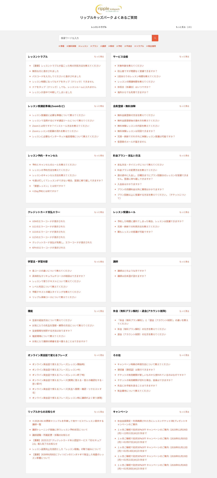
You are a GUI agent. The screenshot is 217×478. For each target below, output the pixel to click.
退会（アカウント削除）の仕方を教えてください (141, 334)
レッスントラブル (38, 27)
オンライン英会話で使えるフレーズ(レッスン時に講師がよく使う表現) (67, 397)
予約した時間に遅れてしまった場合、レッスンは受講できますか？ (150, 221)
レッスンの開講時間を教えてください (136, 81)
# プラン (94, 46)
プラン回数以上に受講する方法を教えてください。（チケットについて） (151, 196)
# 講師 (103, 46)
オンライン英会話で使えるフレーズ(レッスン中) (56, 369)
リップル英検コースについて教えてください (54, 297)
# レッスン (83, 46)
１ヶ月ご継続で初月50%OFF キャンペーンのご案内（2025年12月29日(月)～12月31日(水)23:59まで (152, 431)
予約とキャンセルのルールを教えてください (54, 164)
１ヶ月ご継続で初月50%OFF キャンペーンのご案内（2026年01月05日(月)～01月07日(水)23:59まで (152, 440)
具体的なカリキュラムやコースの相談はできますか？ (58, 276)
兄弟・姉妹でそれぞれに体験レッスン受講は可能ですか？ (146, 136)
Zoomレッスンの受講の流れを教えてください (55, 131)
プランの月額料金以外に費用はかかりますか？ (140, 189)
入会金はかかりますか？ (129, 184)
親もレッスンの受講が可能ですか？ (135, 231)
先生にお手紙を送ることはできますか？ (137, 385)
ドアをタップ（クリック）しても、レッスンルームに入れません (64, 87)
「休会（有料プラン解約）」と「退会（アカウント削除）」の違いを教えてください (152, 321)
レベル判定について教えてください (50, 286)
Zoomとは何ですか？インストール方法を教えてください (60, 125)
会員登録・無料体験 (106, 27)
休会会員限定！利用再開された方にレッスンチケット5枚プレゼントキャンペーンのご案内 (152, 422)
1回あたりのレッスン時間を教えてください (139, 76)
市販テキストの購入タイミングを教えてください (56, 291)
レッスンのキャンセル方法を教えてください (54, 175)
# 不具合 (128, 46)
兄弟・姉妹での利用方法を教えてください (138, 226)
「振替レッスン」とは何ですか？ (48, 185)
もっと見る (99, 56)
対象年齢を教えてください (130, 65)
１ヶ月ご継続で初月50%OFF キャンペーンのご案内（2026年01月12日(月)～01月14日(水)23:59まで (152, 449)
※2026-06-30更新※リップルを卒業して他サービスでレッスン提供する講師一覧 (68, 422)
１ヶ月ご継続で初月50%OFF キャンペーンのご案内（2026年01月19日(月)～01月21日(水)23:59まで (152, 457)
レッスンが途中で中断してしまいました (52, 92)
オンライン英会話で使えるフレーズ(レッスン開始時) (58, 364)
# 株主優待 (151, 46)
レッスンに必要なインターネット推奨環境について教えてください (65, 136)
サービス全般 (55, 27)
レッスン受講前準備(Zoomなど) (79, 27)
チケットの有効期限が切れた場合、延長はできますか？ (145, 380)
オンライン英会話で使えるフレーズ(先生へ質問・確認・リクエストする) (67, 390)
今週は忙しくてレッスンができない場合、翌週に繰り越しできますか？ (67, 180)
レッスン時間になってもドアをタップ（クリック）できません (63, 81)
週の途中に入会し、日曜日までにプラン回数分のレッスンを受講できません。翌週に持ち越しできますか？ (152, 177)
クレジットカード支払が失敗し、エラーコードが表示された (62, 242)
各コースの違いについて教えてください (52, 270)
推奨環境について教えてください (48, 336)
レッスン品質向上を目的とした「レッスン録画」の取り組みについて (66, 449)
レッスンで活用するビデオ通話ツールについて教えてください (63, 120)
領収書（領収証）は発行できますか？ (136, 369)
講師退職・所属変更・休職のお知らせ (51, 435)
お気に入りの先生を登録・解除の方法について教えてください (63, 325)
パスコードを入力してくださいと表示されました (56, 76)
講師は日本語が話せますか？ (131, 276)
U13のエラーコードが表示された (48, 231)
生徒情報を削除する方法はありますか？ (52, 330)
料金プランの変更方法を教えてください (137, 170)
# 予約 (119, 46)
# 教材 (111, 46)
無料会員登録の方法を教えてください (136, 115)
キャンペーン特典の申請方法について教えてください (143, 364)
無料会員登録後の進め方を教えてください (138, 120)
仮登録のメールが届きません (131, 141)
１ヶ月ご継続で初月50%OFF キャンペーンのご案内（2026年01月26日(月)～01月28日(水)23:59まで (152, 466)
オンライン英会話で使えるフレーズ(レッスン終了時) (58, 374)
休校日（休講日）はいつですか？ (134, 87)
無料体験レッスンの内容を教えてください (138, 125)
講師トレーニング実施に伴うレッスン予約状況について (60, 429)
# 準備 (61, 46)
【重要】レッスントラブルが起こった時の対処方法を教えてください (66, 65)
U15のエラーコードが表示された (48, 237)
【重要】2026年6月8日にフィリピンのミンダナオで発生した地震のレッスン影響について (68, 456)
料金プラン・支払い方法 (156, 27)
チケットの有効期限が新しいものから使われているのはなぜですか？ (151, 374)
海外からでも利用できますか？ (132, 92)
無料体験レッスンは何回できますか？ (136, 131)
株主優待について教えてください (134, 390)
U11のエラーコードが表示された (48, 226)
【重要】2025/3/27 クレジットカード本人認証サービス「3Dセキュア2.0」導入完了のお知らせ (66, 441)
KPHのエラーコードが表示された (48, 247)
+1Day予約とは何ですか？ (45, 191)
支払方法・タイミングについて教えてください (140, 164)
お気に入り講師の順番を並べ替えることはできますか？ (60, 341)
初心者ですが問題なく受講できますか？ (137, 71)
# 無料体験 (71, 46)
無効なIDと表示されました (45, 71)
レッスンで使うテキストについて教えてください (56, 281)
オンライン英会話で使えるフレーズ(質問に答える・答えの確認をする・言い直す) (68, 381)
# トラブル (139, 46)
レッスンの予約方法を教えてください (51, 170)
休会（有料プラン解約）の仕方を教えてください (141, 329)
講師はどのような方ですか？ (131, 270)
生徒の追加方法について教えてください (52, 320)
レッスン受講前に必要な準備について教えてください (58, 115)
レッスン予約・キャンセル (130, 27)
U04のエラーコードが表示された (48, 221)
